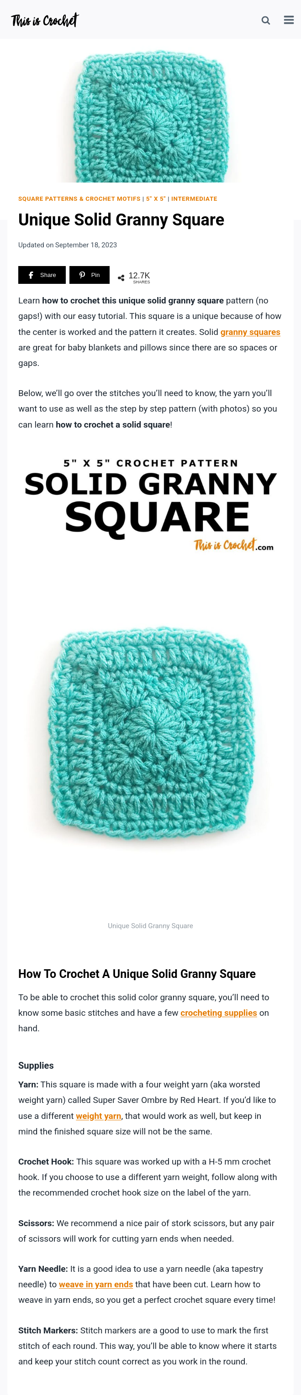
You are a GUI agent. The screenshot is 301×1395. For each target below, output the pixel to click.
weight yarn (98, 1116)
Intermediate (194, 198)
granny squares (250, 332)
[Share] (42, 275)
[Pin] (89, 275)
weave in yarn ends (96, 1284)
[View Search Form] (266, 20)
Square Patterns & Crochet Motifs (79, 198)
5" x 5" (156, 198)
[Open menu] (290, 20)
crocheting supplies (218, 1013)
